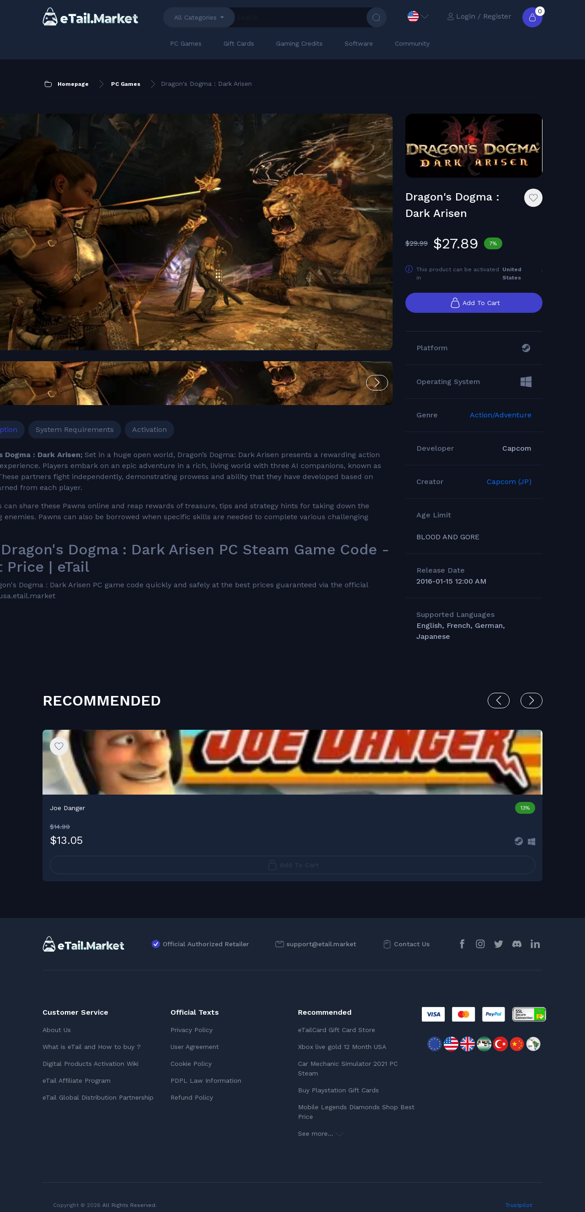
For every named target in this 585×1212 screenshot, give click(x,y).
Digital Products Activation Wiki (90, 1051)
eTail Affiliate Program (77, 1068)
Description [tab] (70, 352)
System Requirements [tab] (147, 352)
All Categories (195, 17)
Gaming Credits (299, 43)
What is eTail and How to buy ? (92, 1034)
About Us (57, 1018)
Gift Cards (238, 43)
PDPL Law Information (205, 1068)
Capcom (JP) (509, 491)
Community (412, 43)
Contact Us (412, 932)
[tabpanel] (184, 459)
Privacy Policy (191, 1018)
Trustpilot (518, 1193)
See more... (321, 1121)
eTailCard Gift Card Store (336, 1018)
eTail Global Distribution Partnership (98, 1085)
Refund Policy (191, 1085)
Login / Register (479, 16)
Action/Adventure (501, 425)
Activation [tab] (221, 352)
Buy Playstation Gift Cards (338, 1078)
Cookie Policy (191, 1051)
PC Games (186, 43)
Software (359, 43)
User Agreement (194, 1034)
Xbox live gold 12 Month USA (342, 1034)
